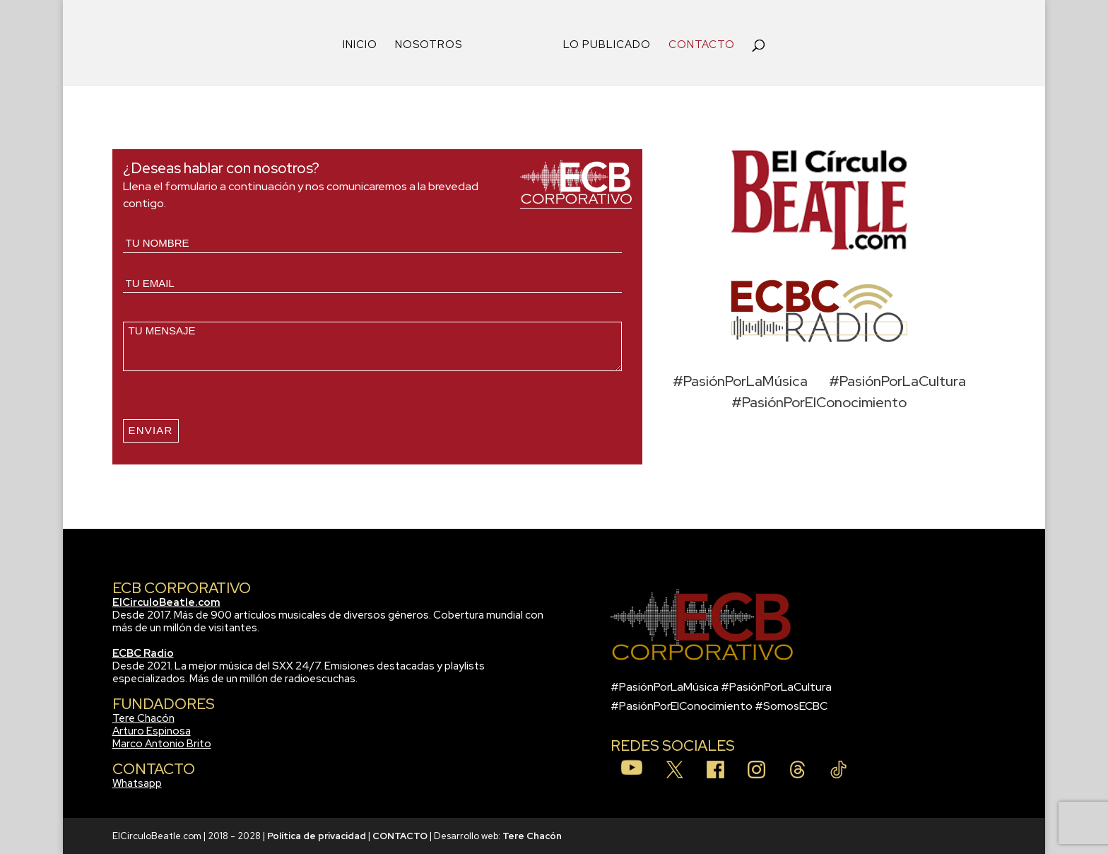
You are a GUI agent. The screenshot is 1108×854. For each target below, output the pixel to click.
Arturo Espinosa (151, 731)
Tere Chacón (143, 718)
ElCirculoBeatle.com (166, 602)
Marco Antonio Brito (161, 744)
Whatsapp (137, 783)
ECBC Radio (143, 653)
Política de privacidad (316, 836)
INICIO (360, 46)
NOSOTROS (428, 46)
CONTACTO (701, 46)
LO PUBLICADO (607, 46)
